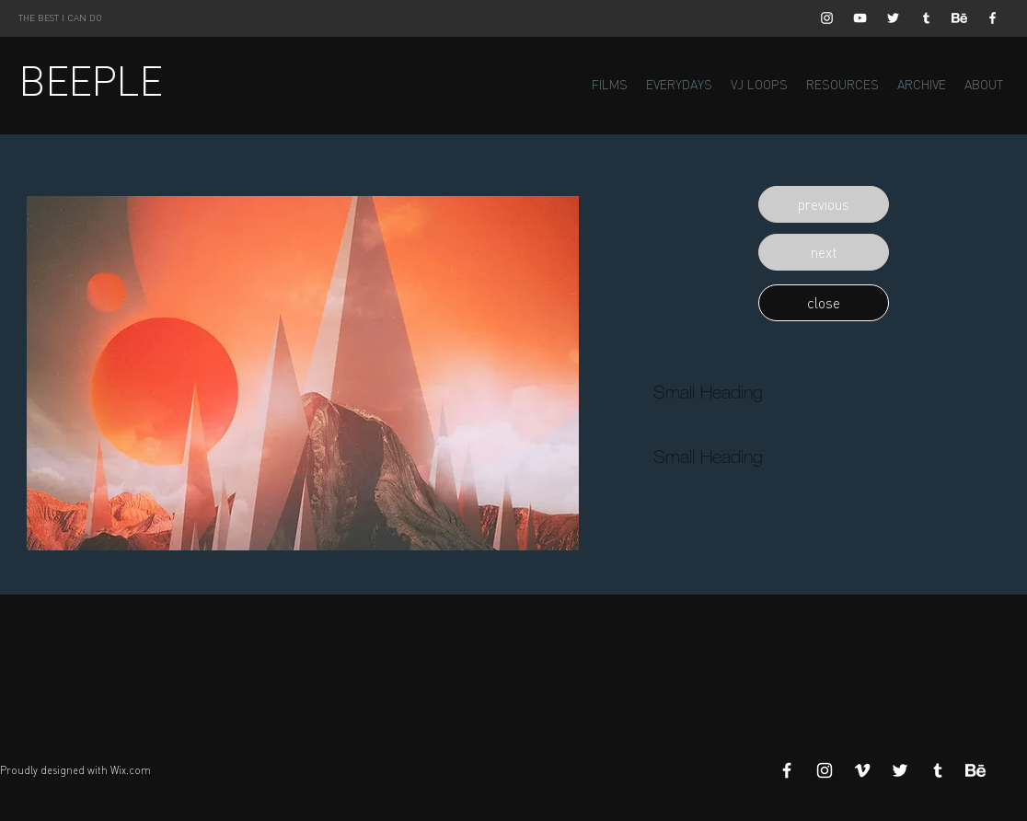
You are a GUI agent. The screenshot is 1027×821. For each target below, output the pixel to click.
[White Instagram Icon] (827, 18)
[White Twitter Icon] (893, 18)
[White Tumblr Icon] (926, 18)
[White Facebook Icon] (992, 18)
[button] (823, 204)
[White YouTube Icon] (860, 18)
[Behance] (959, 18)
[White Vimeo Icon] (862, 770)
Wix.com (130, 770)
